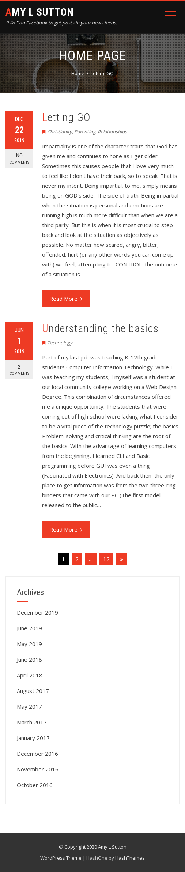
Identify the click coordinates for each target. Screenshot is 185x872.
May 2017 (29, 706)
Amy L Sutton (39, 12)
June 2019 (29, 628)
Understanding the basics (100, 328)
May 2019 (29, 643)
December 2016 (37, 753)
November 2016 (37, 769)
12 (106, 558)
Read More (65, 298)
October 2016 (35, 785)
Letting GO (66, 117)
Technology (59, 342)
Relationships (112, 131)
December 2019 (37, 612)
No (19, 158)
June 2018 (29, 659)
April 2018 (29, 675)
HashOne (96, 858)
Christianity (59, 131)
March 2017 (32, 722)
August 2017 (33, 690)
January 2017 (33, 737)
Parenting (84, 131)
